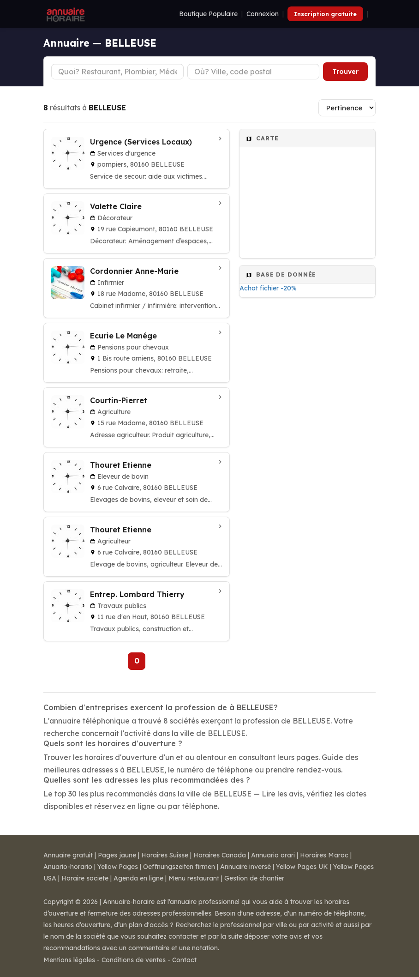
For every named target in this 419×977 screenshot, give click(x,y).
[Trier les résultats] (347, 107)
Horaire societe (84, 878)
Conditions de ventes (134, 960)
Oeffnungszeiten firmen (179, 866)
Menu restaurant (193, 878)
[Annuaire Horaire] (64, 14)
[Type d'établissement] (117, 71)
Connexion (262, 14)
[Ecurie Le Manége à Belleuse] (136, 353)
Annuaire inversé (245, 866)
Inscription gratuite (325, 14)
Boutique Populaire (208, 14)
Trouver (345, 71)
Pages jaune (117, 855)
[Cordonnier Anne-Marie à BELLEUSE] (136, 288)
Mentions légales (69, 960)
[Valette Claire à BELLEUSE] (136, 223)
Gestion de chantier (254, 878)
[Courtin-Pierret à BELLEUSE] (136, 417)
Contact (184, 960)
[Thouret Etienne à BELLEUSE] (136, 482)
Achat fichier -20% (268, 288)
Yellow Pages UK (302, 866)
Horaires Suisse (164, 855)
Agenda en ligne (138, 878)
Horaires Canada (219, 855)
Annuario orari (273, 855)
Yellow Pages (117, 866)
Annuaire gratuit (68, 855)
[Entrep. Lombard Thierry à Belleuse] (136, 611)
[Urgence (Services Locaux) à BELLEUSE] (136, 159)
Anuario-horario (67, 866)
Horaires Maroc (324, 855)
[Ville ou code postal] (253, 71)
